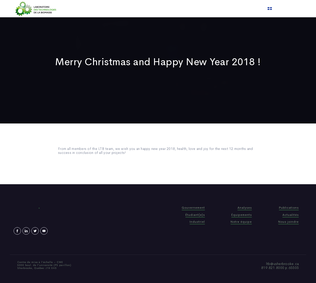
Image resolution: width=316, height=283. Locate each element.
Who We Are (124, 8)
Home (103, 8)
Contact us (208, 8)
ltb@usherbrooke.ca (282, 264)
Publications (151, 8)
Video (188, 8)
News (173, 8)
